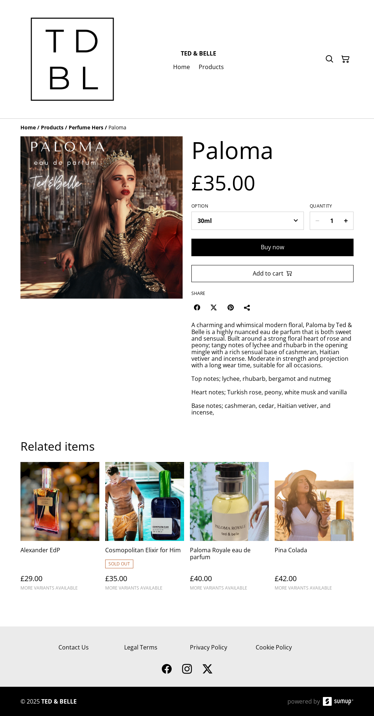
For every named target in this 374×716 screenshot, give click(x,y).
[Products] (52, 127)
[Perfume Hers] (86, 127)
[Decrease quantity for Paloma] (317, 221)
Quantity (321, 206)
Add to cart (272, 273)
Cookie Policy (274, 647)
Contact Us (73, 647)
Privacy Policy (208, 647)
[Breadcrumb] (187, 127)
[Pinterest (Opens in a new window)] (230, 307)
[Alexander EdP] (59, 529)
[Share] (247, 307)
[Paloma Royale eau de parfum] (229, 529)
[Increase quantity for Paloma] (346, 221)
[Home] (28, 127)
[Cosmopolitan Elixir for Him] (144, 529)
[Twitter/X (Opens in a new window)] (213, 307)
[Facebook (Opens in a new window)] (196, 307)
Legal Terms (140, 647)
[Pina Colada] (314, 529)
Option (199, 206)
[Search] (329, 59)
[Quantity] (332, 221)
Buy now (272, 247)
